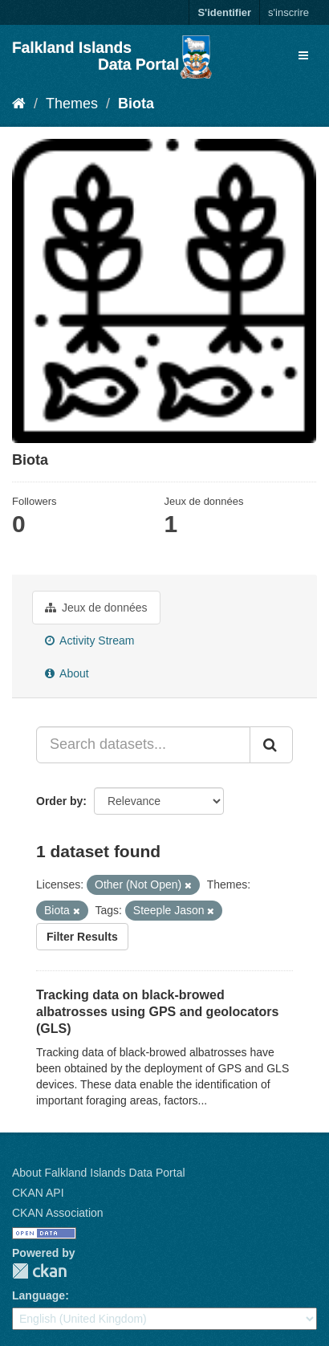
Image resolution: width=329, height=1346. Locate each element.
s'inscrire (288, 12)
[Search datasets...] (143, 744)
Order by (59, 801)
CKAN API (38, 1192)
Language (38, 1295)
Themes (72, 104)
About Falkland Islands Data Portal (98, 1172)
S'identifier (224, 12)
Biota (136, 104)
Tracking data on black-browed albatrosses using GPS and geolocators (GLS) (157, 1011)
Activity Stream (89, 640)
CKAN (39, 1271)
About (67, 673)
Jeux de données (96, 607)
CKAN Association (58, 1212)
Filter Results (82, 936)
